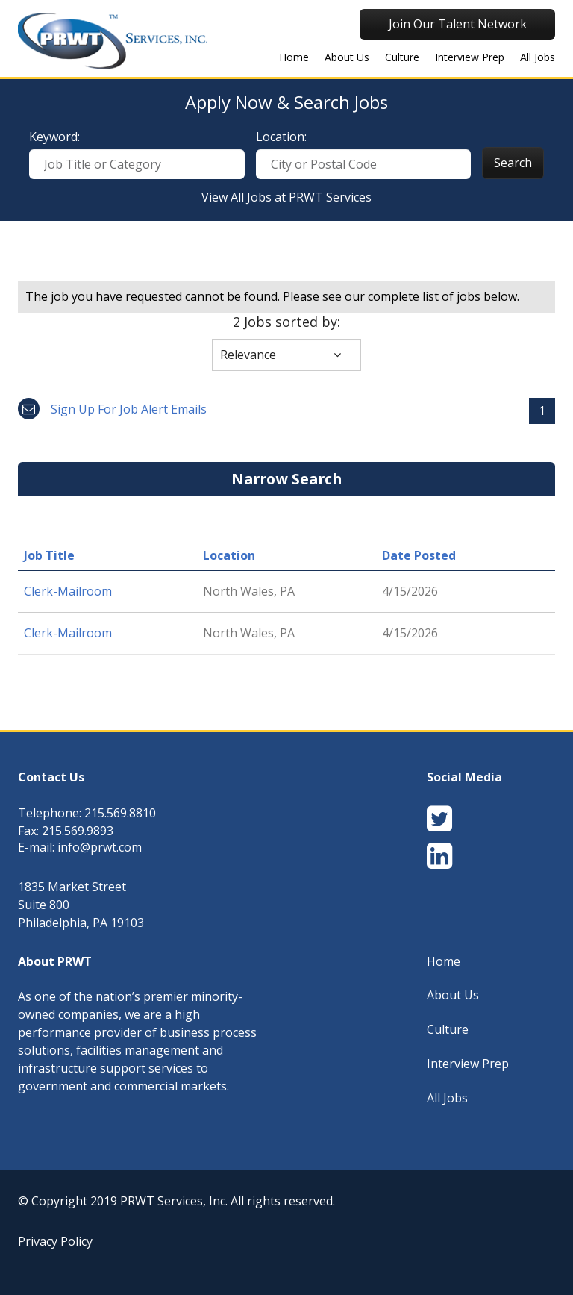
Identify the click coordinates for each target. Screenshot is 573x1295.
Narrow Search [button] (286, 479)
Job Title (49, 556)
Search (513, 163)
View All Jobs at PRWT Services (286, 197)
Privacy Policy (55, 1241)
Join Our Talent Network (458, 24)
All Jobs (537, 57)
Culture (402, 57)
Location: (281, 136)
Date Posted (419, 556)
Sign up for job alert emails (112, 409)
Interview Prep (469, 57)
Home (443, 961)
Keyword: (54, 136)
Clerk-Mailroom (68, 591)
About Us (347, 57)
